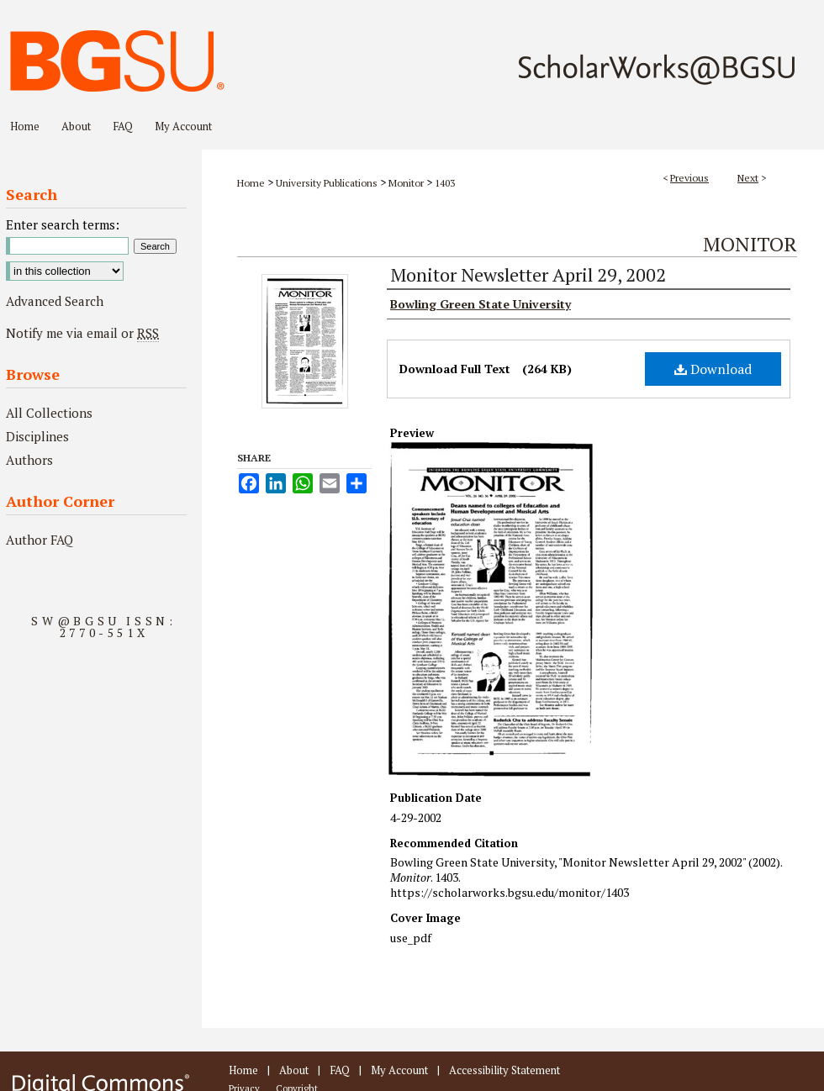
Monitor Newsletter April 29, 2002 (528, 274)
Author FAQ (39, 539)
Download (713, 369)
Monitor (406, 183)
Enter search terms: (62, 224)
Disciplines (37, 436)
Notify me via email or (82, 332)
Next (747, 177)
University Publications (327, 183)
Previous (689, 177)
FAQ (340, 1070)
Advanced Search (54, 301)
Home (251, 183)
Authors (29, 459)
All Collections (49, 412)
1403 (445, 183)
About (294, 1070)
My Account (399, 1070)
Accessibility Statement (504, 1070)
